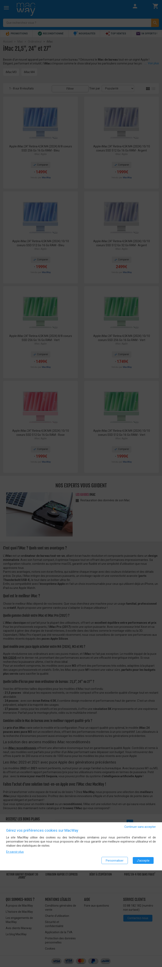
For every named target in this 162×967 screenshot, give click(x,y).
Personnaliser (115, 860)
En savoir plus (15, 852)
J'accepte (143, 860)
